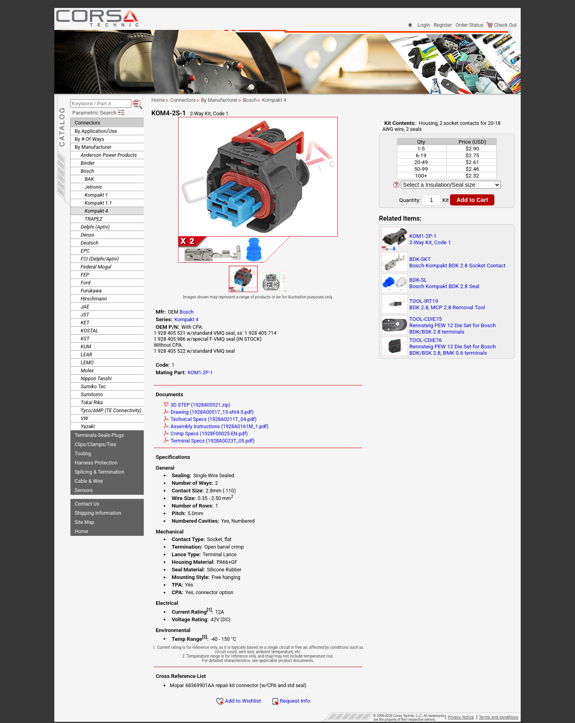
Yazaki (88, 425)
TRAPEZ (93, 218)
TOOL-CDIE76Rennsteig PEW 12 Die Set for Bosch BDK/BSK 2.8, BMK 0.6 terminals (452, 346)
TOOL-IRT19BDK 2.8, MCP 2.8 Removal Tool (447, 304)
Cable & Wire (89, 480)
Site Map (84, 521)
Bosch (87, 170)
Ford (85, 281)
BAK (89, 178)
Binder (88, 162)
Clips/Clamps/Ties (95, 443)
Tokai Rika (92, 401)
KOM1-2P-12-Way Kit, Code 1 (430, 239)
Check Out (501, 25)
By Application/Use (96, 130)
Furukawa (91, 289)
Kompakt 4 (96, 210)
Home (81, 530)
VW (84, 417)
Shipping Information (98, 512)
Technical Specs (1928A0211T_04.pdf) (218, 419)
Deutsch (89, 242)
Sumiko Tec (93, 385)
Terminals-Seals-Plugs (99, 434)
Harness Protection (96, 461)
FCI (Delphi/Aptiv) (100, 258)
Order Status (469, 25)
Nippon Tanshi (96, 377)
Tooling (83, 452)
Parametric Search (98, 111)
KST (85, 337)
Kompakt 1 (96, 194)
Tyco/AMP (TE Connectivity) (111, 409)
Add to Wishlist (246, 700)
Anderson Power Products (109, 154)
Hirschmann (94, 297)
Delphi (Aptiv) (95, 226)
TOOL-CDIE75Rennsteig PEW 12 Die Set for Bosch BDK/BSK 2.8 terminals (452, 325)
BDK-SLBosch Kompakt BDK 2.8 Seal (444, 283)
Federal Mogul (96, 266)
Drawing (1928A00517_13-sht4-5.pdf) (217, 412)
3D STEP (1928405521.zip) (205, 405)
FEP (85, 274)
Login (424, 25)
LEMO (87, 361)
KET (85, 321)
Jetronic (93, 186)
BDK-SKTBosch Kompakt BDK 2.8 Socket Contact (457, 262)
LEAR (86, 353)
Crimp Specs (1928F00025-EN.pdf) (214, 434)
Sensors (84, 489)
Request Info (299, 700)
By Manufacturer (93, 146)
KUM (86, 345)
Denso (87, 234)
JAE (85, 305)
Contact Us (87, 503)
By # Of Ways (89, 138)
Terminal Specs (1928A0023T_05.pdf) (217, 441)
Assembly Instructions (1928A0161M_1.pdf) (224, 426)
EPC (85, 250)
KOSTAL (89, 329)
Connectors (87, 121)
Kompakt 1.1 (98, 202)
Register (443, 25)
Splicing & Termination (99, 471)
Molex (87, 369)
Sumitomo (92, 393)
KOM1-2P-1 (208, 372)
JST (85, 313)
